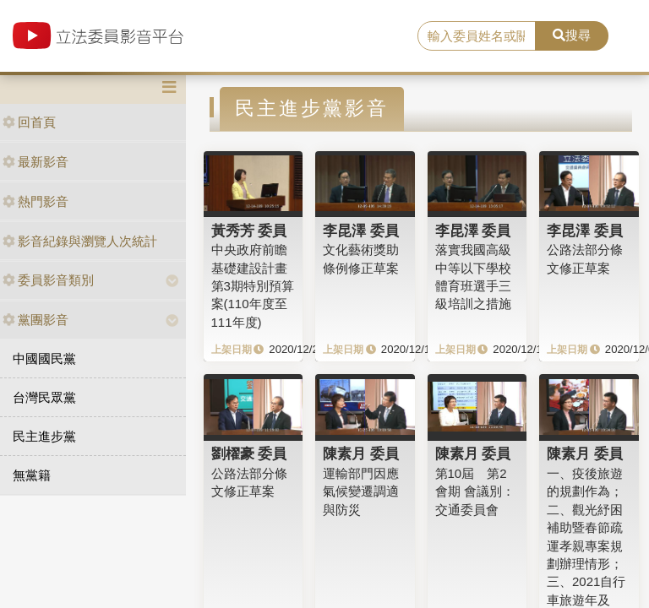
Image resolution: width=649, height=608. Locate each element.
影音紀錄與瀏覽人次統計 (80, 241)
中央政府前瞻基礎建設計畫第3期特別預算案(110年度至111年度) (252, 285)
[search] (476, 36)
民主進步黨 (44, 436)
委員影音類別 (48, 280)
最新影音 (35, 162)
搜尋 (572, 35)
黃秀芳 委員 (249, 230)
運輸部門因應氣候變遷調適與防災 (361, 491)
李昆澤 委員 (361, 230)
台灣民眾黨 (44, 397)
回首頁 (29, 122)
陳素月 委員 (361, 453)
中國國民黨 (44, 358)
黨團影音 (35, 319)
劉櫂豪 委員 (249, 453)
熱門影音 (35, 201)
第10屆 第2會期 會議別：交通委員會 (475, 491)
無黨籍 (32, 475)
